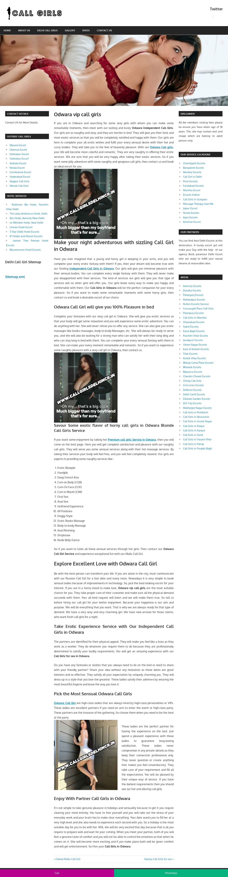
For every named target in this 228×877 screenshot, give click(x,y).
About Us (24, 30)
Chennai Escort (18, 149)
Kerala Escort (17, 167)
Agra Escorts (190, 217)
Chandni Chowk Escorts (196, 376)
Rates (86, 30)
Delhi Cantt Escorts (194, 394)
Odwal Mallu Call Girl (67, 859)
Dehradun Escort (19, 154)
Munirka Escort (191, 190)
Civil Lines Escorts (193, 385)
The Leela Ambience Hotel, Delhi (28, 213)
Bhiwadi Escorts (192, 367)
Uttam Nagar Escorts (195, 344)
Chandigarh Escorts (194, 163)
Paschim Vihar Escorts (195, 335)
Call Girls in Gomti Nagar (197, 421)
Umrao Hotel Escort (21, 227)
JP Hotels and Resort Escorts (26, 236)
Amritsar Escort (192, 222)
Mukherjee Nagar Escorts (197, 408)
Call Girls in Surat (193, 435)
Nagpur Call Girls (19, 181)
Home (7, 30)
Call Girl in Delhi (192, 176)
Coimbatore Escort (20, 172)
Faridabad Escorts (193, 185)
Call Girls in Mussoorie (196, 416)
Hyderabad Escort (20, 176)
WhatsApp (171, 873)
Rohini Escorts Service (196, 304)
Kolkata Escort (18, 163)
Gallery (70, 30)
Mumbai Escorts (192, 172)
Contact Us (104, 30)
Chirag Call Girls (192, 380)
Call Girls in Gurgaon (195, 199)
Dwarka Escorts (192, 290)
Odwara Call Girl (64, 703)
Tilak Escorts (190, 353)
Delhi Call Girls (47, 30)
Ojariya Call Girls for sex (158, 859)
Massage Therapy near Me (198, 203)
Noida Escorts (191, 212)
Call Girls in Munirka (194, 317)
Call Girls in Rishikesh (195, 412)
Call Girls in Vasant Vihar (197, 439)
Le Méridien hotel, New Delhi (26, 222)
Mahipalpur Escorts (194, 299)
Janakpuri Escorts (193, 340)
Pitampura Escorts (193, 313)
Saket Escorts (191, 326)
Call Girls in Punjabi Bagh (197, 448)
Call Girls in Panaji (193, 444)
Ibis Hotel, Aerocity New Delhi (27, 218)
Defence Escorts (192, 389)
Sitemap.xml (15, 277)
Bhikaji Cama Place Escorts (198, 362)
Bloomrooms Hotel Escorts (25, 249)
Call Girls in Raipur (194, 426)
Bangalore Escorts (193, 167)
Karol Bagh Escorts (194, 331)
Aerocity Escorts (192, 286)
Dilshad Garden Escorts (196, 398)
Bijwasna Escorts (192, 371)
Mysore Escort (18, 145)
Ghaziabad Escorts (193, 322)
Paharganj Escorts (193, 295)
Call (57, 873)
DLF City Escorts (192, 403)
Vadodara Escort (19, 158)
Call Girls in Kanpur (194, 430)
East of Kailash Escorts (196, 349)
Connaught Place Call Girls (198, 308)
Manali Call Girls (19, 185)
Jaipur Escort (190, 208)
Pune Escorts (190, 181)
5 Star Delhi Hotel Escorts (24, 231)
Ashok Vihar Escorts (194, 358)
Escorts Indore (191, 194)
